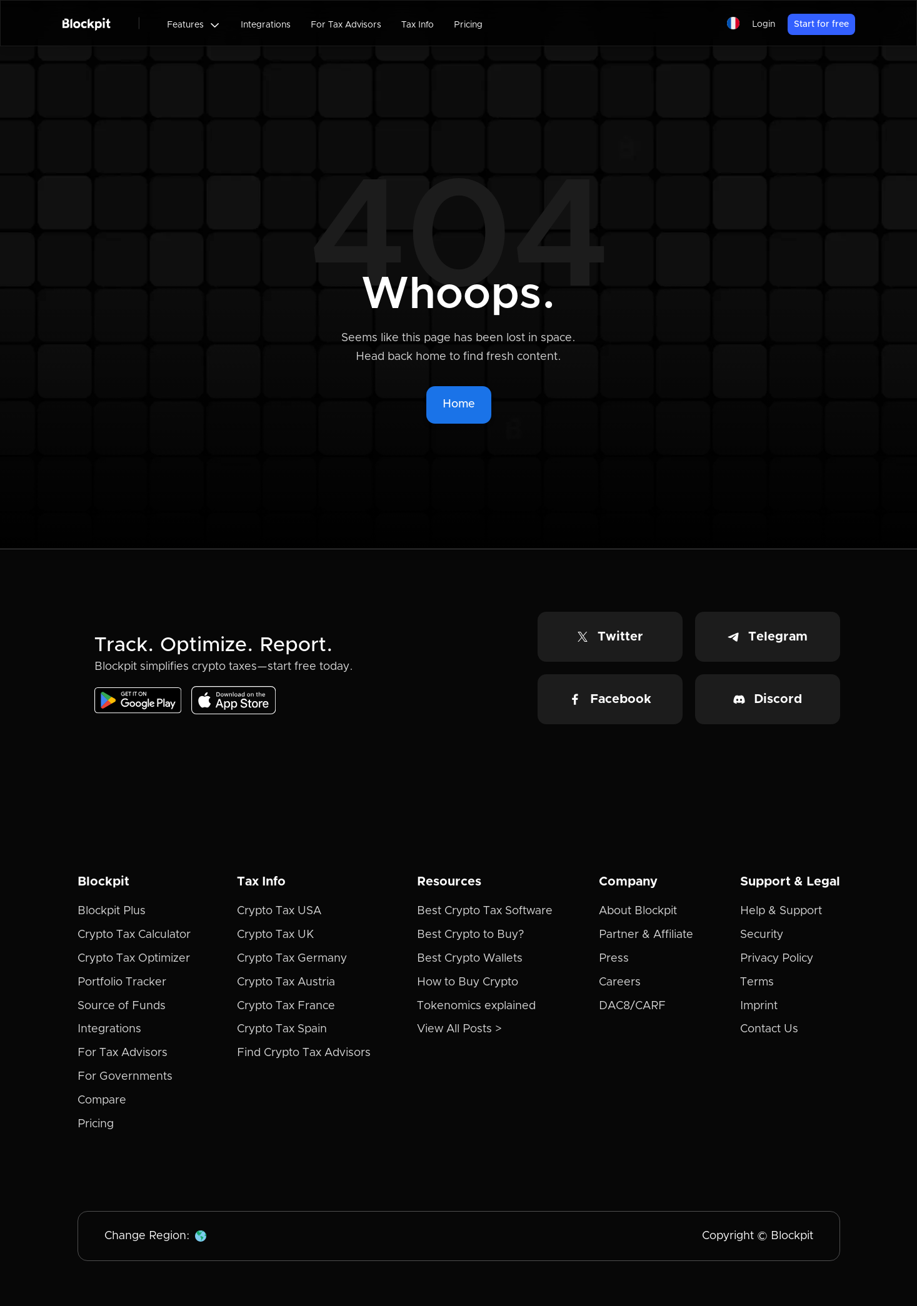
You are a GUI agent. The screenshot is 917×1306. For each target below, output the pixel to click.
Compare (102, 1100)
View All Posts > (459, 1029)
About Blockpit (638, 911)
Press (614, 958)
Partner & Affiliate (646, 934)
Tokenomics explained (476, 1006)
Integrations (266, 25)
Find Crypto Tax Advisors (304, 1053)
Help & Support (781, 911)
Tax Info (417, 25)
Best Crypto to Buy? (470, 934)
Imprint (759, 1006)
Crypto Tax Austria (286, 982)
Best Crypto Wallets (470, 958)
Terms (757, 982)
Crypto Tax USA (279, 911)
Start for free (821, 24)
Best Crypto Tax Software (485, 911)
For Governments (125, 1076)
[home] (87, 23)
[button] (194, 25)
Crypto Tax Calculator (134, 934)
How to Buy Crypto (467, 982)
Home (459, 404)
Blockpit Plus (112, 911)
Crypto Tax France (286, 1006)
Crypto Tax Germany (292, 958)
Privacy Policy (776, 958)
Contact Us (769, 1029)
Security (761, 934)
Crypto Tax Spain (282, 1029)
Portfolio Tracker (122, 982)
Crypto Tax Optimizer (134, 958)
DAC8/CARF (632, 1006)
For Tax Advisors (346, 25)
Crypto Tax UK (275, 934)
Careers (620, 982)
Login (763, 24)
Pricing (468, 25)
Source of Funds (122, 1006)
